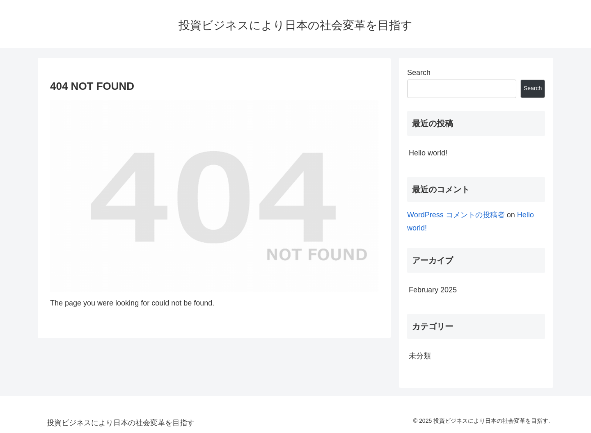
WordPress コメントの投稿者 (456, 215)
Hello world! (428, 153)
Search (419, 72)
